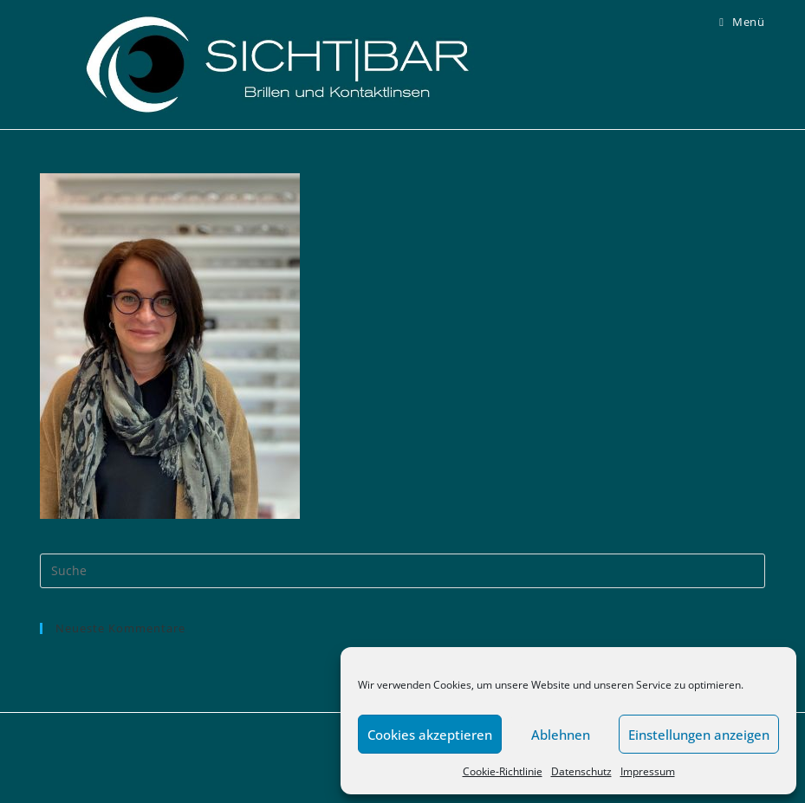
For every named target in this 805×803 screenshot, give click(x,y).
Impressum (647, 771)
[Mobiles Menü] (741, 21)
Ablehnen (560, 734)
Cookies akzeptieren (429, 734)
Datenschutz (581, 771)
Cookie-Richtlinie (502, 771)
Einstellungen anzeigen (698, 734)
